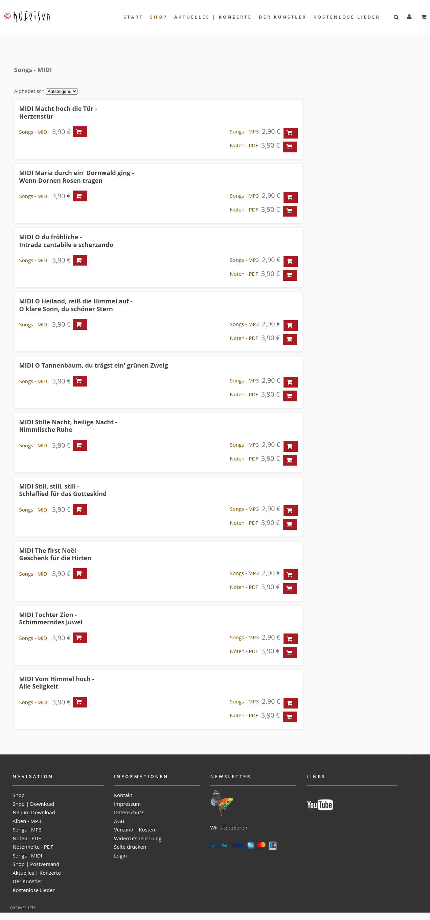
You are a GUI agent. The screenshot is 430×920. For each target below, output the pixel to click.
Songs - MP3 (244, 131)
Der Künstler (283, 17)
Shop (158, 17)
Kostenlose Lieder (347, 17)
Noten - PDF (244, 145)
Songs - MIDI (34, 131)
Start (133, 17)
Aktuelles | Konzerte (213, 17)
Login (120, 855)
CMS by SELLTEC (23, 907)
